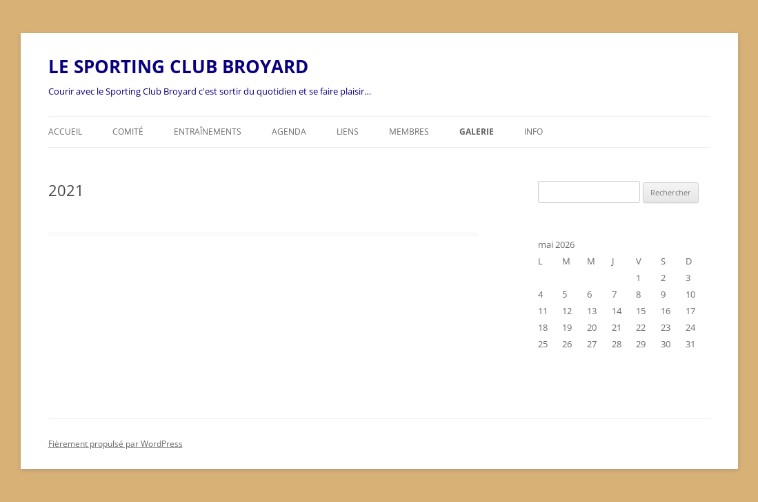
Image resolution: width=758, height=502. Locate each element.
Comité (127, 131)
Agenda (289, 131)
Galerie (476, 131)
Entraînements (207, 131)
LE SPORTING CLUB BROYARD (178, 66)
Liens (348, 131)
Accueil (65, 131)
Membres (409, 131)
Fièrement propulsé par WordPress (115, 444)
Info (533, 131)
